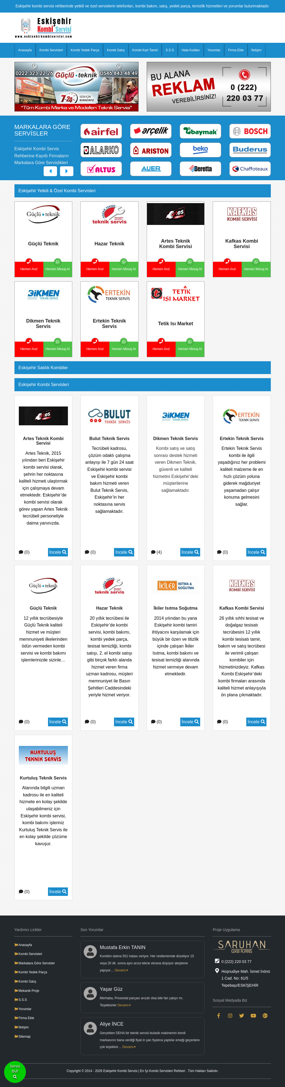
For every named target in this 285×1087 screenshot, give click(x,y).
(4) (156, 552)
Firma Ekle (236, 50)
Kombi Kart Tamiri (145, 50)
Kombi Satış (116, 50)
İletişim (256, 50)
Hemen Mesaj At (58, 266)
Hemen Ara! (28, 266)
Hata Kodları (191, 50)
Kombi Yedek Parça (85, 50)
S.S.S (170, 50)
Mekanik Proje (26, 991)
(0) (24, 552)
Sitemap (22, 1036)
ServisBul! (15, 1072)
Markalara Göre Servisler (34, 963)
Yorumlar (214, 50)
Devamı (121, 970)
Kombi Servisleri (51, 50)
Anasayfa (25, 50)
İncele (58, 552)
